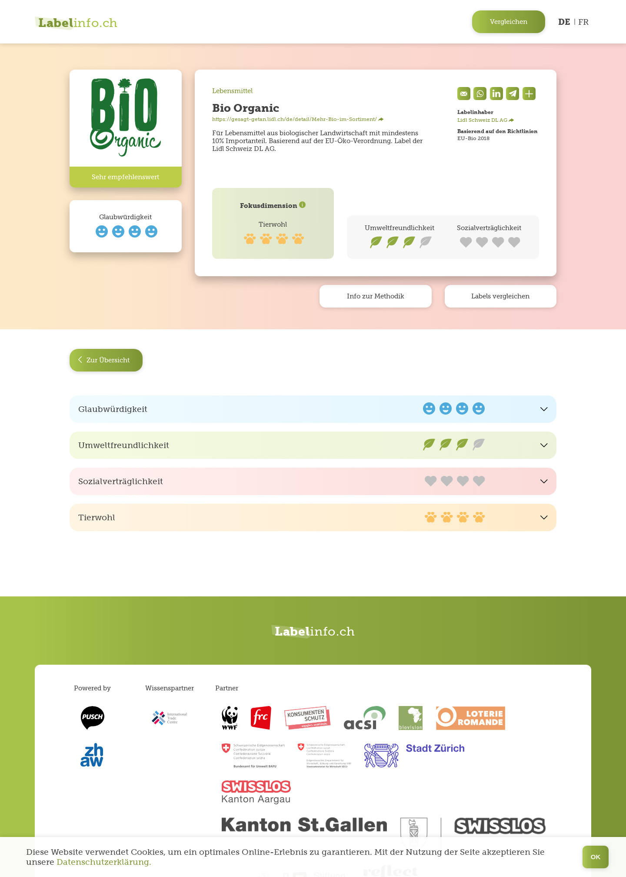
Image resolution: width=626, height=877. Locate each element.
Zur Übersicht (103, 360)
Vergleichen (508, 21)
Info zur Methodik (375, 296)
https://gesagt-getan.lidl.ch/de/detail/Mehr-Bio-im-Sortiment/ (298, 119)
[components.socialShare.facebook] (496, 93)
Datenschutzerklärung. (104, 862)
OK (596, 856)
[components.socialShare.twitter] (512, 93)
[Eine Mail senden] (463, 93)
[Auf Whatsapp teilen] (479, 93)
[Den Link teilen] (529, 93)
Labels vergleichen (500, 296)
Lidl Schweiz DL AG (485, 120)
